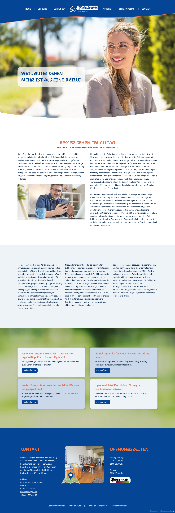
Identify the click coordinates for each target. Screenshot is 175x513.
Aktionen (107, 9)
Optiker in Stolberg (77, 505)
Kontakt (145, 9)
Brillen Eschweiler (119, 505)
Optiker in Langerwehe (98, 505)
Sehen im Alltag (126, 9)
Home (28, 9)
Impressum (154, 511)
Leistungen (59, 9)
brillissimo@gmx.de (28, 491)
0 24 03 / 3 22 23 (30, 494)
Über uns (42, 9)
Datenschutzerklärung (167, 511)
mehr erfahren (30, 370)
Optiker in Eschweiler (56, 505)
